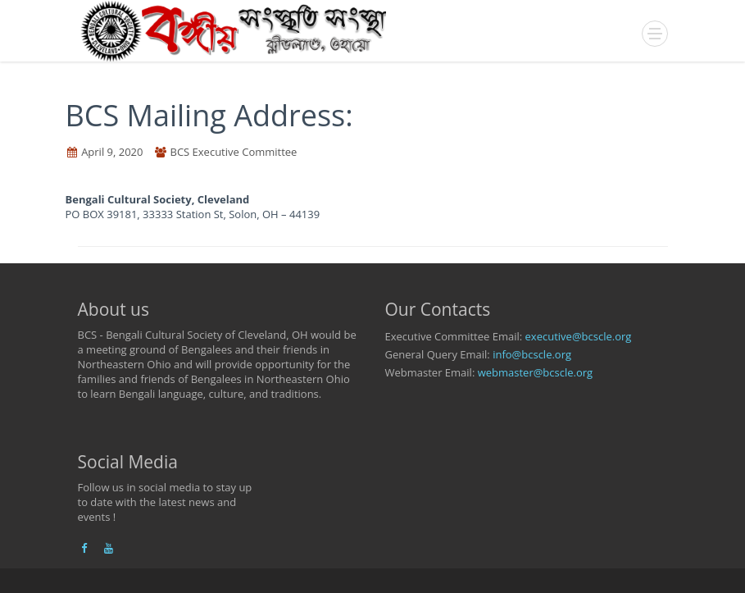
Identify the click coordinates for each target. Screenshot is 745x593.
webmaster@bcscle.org (535, 372)
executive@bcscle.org (578, 336)
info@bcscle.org (532, 354)
